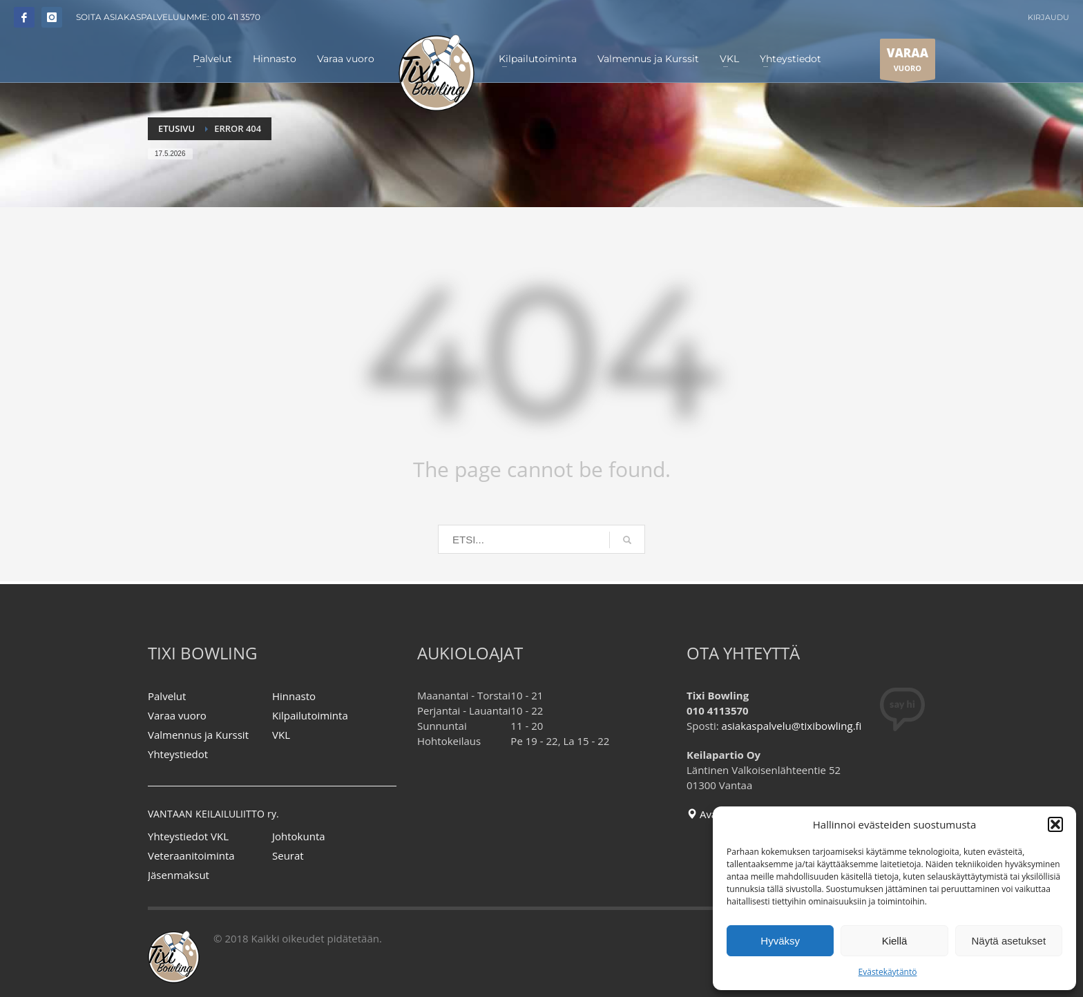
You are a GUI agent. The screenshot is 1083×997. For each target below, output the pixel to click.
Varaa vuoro (177, 715)
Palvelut (167, 696)
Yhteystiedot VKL (188, 836)
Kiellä (895, 941)
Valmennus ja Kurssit (198, 735)
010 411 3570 (235, 17)
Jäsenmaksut (178, 875)
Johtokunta (298, 836)
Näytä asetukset (1009, 941)
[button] (1055, 824)
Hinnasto (294, 696)
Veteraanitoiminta (191, 855)
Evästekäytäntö (888, 972)
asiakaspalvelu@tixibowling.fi (792, 726)
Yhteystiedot (178, 754)
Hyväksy (780, 941)
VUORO (907, 62)
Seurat (288, 855)
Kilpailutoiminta (310, 715)
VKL (281, 735)
